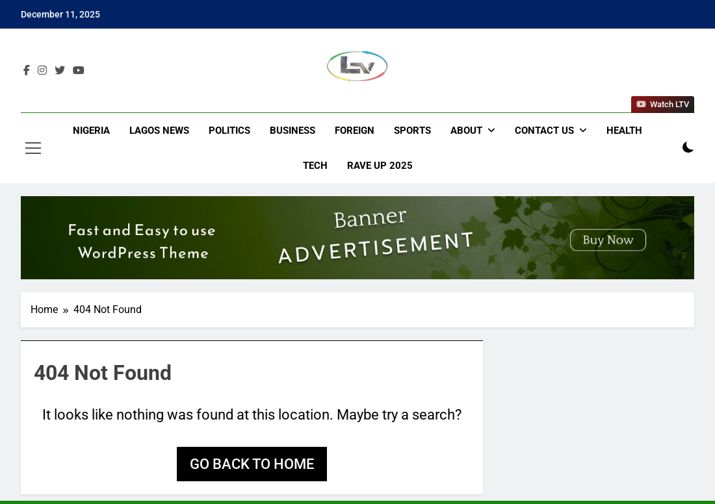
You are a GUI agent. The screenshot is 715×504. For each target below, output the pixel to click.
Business (292, 130)
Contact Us (544, 130)
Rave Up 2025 (380, 165)
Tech (315, 165)
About (466, 130)
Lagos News (159, 130)
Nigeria (91, 130)
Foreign (354, 130)
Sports (412, 130)
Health (624, 130)
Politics (229, 130)
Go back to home (252, 464)
